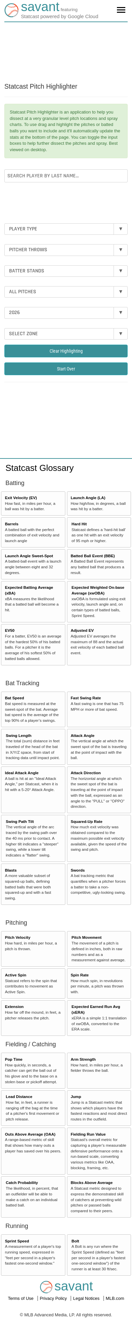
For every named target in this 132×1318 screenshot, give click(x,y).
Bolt (75, 1241)
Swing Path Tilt (20, 821)
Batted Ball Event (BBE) (93, 556)
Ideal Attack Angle (22, 773)
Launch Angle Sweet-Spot (29, 556)
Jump (76, 1096)
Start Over (66, 368)
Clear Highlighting (66, 351)
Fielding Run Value (88, 1134)
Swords (78, 870)
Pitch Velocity (17, 937)
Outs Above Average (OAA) (30, 1134)
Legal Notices (87, 1298)
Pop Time (13, 1059)
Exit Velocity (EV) (21, 497)
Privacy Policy (54, 1298)
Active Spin (15, 975)
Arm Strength (83, 1059)
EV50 (10, 630)
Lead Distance (19, 1096)
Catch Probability (22, 1182)
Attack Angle (82, 735)
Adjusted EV (82, 630)
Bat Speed (14, 698)
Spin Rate (80, 975)
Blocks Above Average (92, 1182)
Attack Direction (86, 773)
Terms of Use (21, 1298)
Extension (14, 1006)
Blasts (11, 870)
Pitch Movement (87, 937)
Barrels (11, 524)
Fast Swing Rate (86, 698)
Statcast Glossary (39, 468)
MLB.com (115, 1298)
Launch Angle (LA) (88, 497)
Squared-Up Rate (87, 821)
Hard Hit (79, 524)
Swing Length (18, 735)
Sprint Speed (17, 1241)
